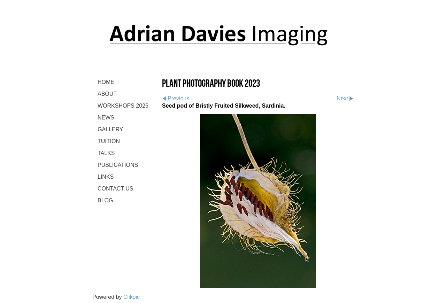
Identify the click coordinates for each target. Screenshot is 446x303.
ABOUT (107, 94)
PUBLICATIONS (118, 165)
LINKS (106, 177)
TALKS (106, 153)
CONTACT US (115, 189)
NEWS (106, 118)
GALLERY (110, 129)
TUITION (109, 141)
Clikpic (131, 297)
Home (106, 82)
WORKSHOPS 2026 (123, 106)
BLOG (105, 200)
